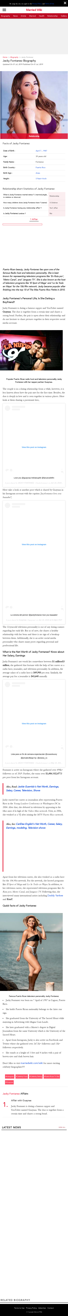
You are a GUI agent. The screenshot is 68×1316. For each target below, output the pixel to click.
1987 (45, 151)
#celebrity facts (21, 1076)
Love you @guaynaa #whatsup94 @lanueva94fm (34, 478)
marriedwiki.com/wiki (32, 1063)
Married (32, 16)
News (15, 16)
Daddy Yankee (55, 895)
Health (41, 16)
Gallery (64, 16)
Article (23, 16)
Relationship (52, 16)
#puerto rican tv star (51, 1076)
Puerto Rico (40, 167)
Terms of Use (49, 4)
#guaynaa (9, 1082)
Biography (5, 16)
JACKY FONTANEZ (26, 483)
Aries (38, 173)
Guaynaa (22, 620)
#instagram (10, 1076)
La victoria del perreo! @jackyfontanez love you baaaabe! (34, 615)
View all (62, 1127)
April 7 (39, 151)
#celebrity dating (36, 1076)
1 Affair (34, 219)
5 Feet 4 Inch (41, 179)
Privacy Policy (37, 4)
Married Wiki (34, 10)
